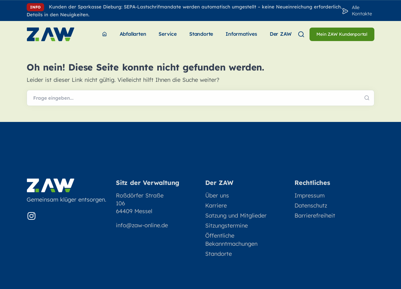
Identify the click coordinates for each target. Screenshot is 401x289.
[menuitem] (104, 34)
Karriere (216, 205)
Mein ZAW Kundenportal (341, 34)
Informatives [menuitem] (241, 34)
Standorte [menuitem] (201, 34)
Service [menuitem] (168, 34)
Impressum (309, 195)
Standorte (218, 253)
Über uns (217, 195)
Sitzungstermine (226, 225)
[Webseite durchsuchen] (200, 98)
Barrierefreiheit (314, 215)
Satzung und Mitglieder (236, 215)
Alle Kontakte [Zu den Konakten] (362, 10)
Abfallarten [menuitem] (133, 34)
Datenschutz (310, 205)
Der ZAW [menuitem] (281, 34)
